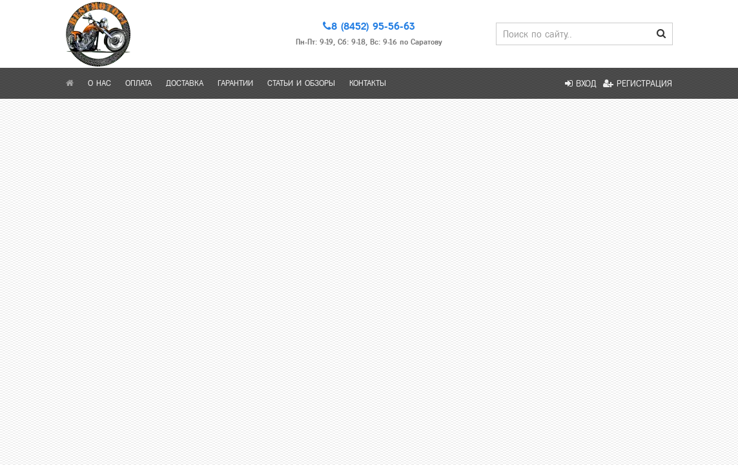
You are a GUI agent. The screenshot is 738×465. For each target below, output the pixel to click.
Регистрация (637, 83)
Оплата (138, 83)
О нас (99, 83)
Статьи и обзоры (301, 83)
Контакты (367, 83)
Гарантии (235, 83)
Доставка (184, 83)
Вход (581, 83)
